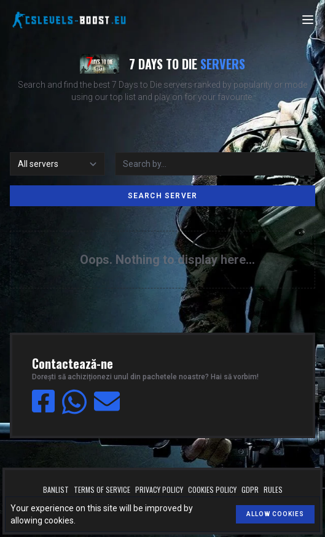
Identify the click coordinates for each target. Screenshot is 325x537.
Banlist (56, 490)
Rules (273, 490)
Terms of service (102, 490)
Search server (163, 195)
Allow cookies (275, 514)
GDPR (250, 490)
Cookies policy (212, 490)
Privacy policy (159, 490)
